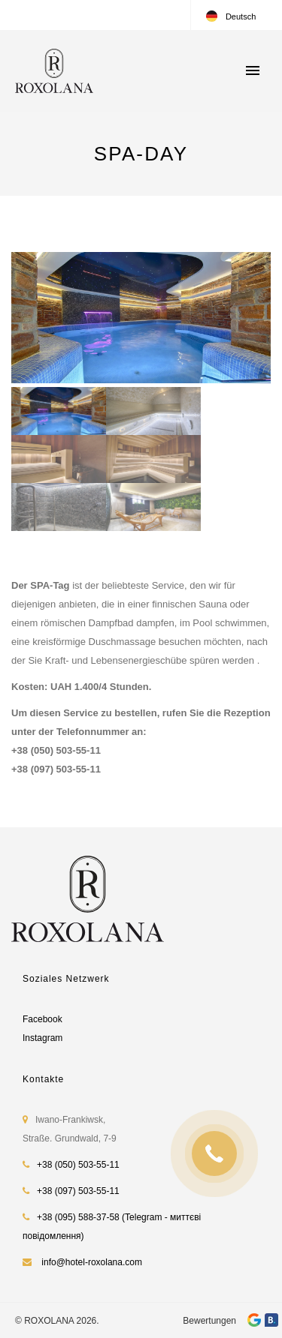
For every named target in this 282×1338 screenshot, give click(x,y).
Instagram (42, 1038)
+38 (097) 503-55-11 (78, 1191)
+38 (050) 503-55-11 (78, 1165)
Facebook (42, 1019)
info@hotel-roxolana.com (91, 1262)
